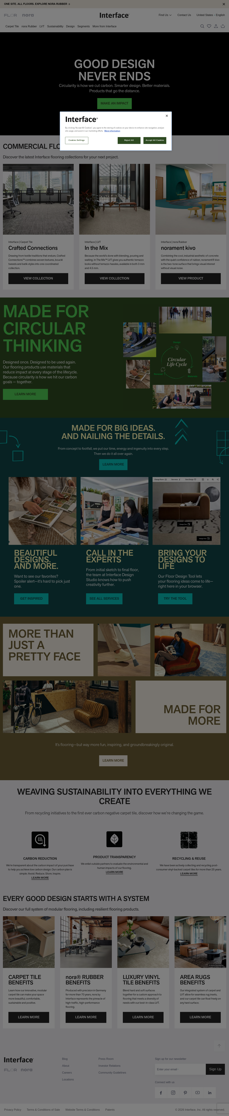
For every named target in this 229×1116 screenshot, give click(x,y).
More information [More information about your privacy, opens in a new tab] (112, 131)
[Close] (167, 116)
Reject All (129, 140)
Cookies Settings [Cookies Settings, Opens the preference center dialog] (77, 140)
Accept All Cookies (155, 140)
